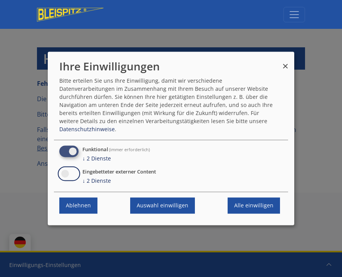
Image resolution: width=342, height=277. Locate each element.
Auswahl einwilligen (162, 205)
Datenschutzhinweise (87, 129)
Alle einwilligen (253, 205)
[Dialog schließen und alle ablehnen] (285, 62)
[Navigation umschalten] (294, 14)
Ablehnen (78, 205)
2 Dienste (96, 159)
